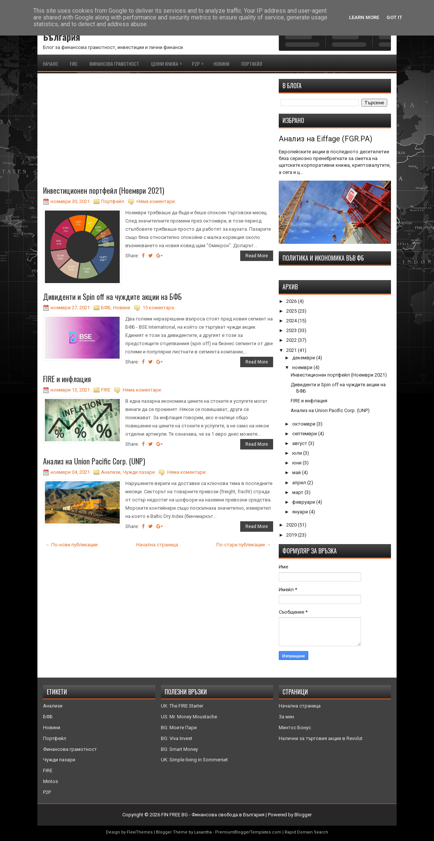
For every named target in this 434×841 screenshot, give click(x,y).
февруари (304, 502)
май (297, 472)
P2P (199, 62)
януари (300, 512)
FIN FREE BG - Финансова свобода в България (213, 814)
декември (304, 357)
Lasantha (203, 832)
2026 (292, 301)
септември (305, 433)
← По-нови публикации (71, 544)
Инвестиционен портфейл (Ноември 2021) (103, 190)
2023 (292, 330)
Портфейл (251, 64)
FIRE (73, 64)
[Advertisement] (158, 131)
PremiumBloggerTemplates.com (248, 832)
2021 (292, 350)
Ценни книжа (168, 62)
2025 (292, 311)
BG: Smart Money (179, 749)
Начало (50, 64)
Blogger (303, 814)
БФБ (106, 307)
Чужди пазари (139, 472)
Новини (221, 64)
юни (297, 463)
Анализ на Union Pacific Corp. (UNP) (94, 461)
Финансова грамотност (114, 64)
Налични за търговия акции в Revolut (321, 738)
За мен (286, 716)
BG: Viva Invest (176, 738)
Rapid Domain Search (306, 832)
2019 (292, 535)
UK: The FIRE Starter (182, 706)
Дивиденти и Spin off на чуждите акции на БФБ (112, 296)
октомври (304, 424)
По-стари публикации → (243, 544)
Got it (394, 17)
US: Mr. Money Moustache (189, 716)
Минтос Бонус (295, 727)
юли (297, 453)
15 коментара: (159, 307)
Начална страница (157, 544)
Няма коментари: (156, 201)
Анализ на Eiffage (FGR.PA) (325, 138)
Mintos (50, 781)
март (298, 492)
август (300, 443)
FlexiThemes (140, 832)
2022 (292, 340)
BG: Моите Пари (179, 727)
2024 (292, 320)
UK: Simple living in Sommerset (194, 759)
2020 (292, 525)
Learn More (364, 17)
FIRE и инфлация (67, 379)
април (299, 482)
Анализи (110, 472)
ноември (303, 367)
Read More (256, 255)
